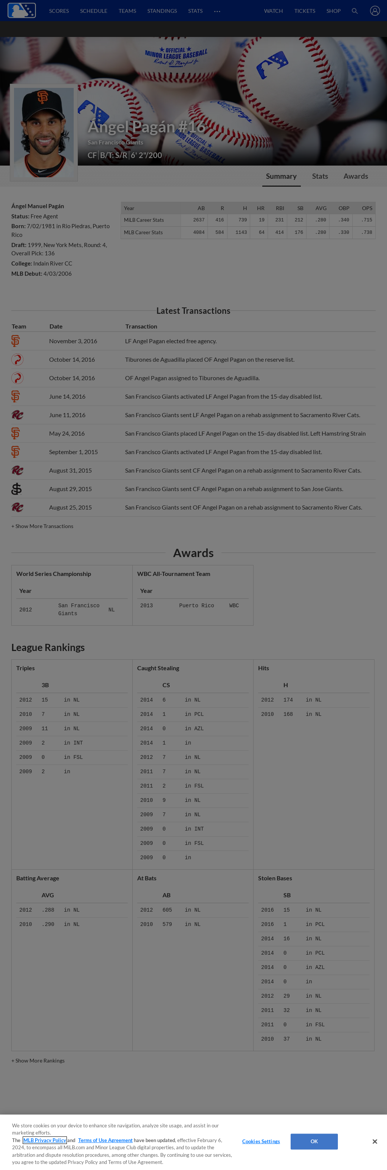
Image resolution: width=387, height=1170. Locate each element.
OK (314, 1141)
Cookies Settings (261, 1141)
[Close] (375, 1141)
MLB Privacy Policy (44, 1140)
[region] (193, 1142)
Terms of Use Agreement (105, 1140)
